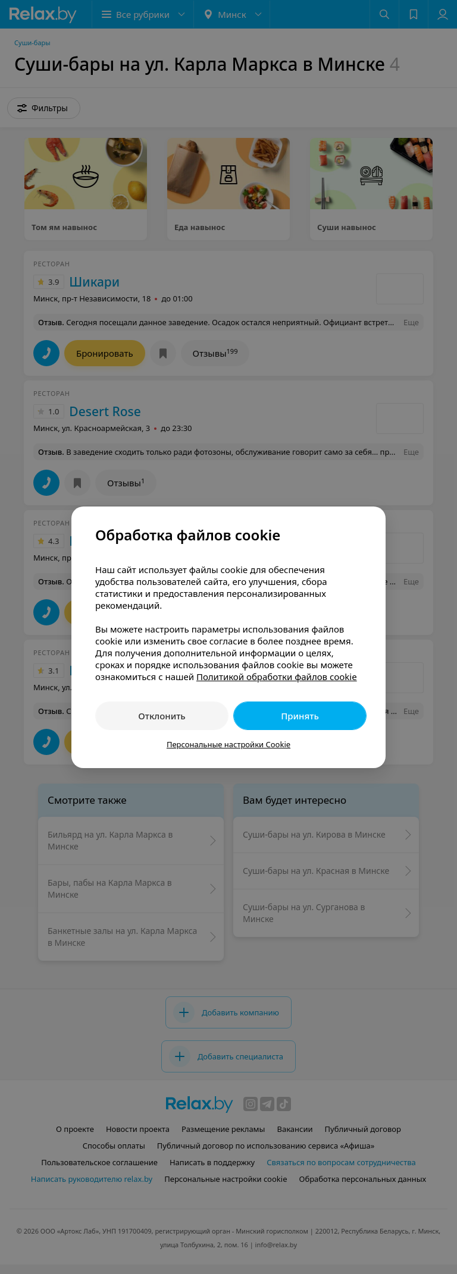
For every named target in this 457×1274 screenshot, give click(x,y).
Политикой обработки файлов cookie (276, 676)
